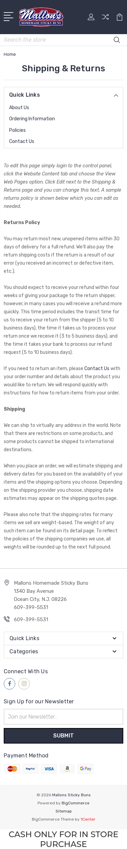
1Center (88, 819)
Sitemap (64, 811)
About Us (19, 108)
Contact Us (21, 141)
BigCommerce (75, 803)
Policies (17, 130)
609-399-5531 (31, 619)
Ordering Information (32, 119)
